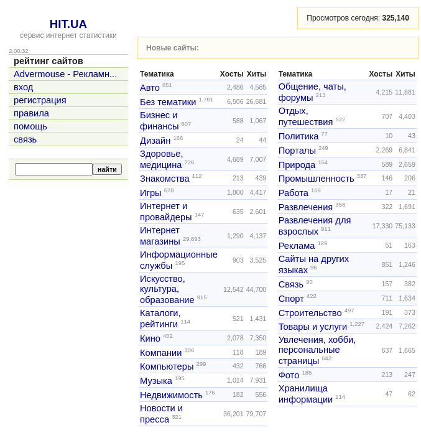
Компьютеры (166, 366)
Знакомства (165, 179)
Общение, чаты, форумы (312, 92)
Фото (289, 375)
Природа (297, 164)
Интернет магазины (160, 235)
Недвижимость (171, 395)
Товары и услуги (313, 327)
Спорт (291, 299)
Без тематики (168, 102)
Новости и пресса (161, 413)
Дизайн (155, 141)
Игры (151, 193)
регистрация (40, 100)
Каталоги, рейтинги (160, 318)
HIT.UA (68, 23)
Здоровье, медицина (161, 159)
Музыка (156, 381)
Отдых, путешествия (306, 116)
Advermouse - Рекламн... (65, 74)
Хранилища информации (306, 393)
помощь (30, 126)
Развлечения (306, 207)
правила (31, 113)
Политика (299, 136)
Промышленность (316, 179)
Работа (293, 193)
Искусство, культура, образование (167, 289)
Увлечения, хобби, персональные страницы (317, 350)
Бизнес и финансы (159, 120)
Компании (161, 352)
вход (23, 87)
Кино (150, 338)
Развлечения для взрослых (315, 225)
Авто (150, 88)
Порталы (297, 151)
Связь (291, 284)
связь (25, 139)
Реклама (297, 246)
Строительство (310, 312)
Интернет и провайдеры (166, 211)
